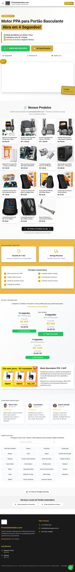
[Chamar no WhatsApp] (70, 567)
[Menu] (3, 3)
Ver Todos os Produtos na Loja (37, 229)
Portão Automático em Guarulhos (25, 504)
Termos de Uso (55, 565)
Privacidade (64, 565)
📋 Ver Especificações (42, 48)
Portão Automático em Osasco (51, 504)
